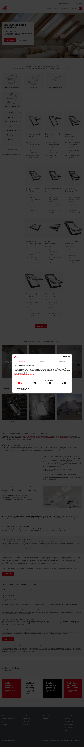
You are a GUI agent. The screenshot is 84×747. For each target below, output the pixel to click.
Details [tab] (42, 361)
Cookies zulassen (61, 389)
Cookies (32, 374)
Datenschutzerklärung (25, 374)
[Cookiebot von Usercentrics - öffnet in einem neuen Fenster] (64, 357)
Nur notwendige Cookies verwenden (23, 389)
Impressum (16, 374)
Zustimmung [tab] (22, 361)
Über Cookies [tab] (62, 361)
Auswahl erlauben (42, 389)
